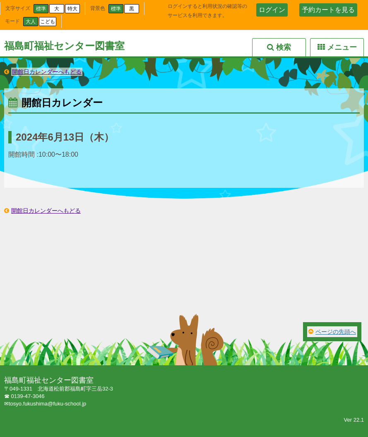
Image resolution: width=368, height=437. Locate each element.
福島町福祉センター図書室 (64, 45)
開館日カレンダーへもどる (47, 71)
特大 (72, 9)
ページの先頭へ (335, 331)
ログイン (272, 9)
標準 (41, 9)
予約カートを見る (328, 9)
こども (47, 21)
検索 (283, 47)
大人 (31, 21)
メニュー (342, 47)
